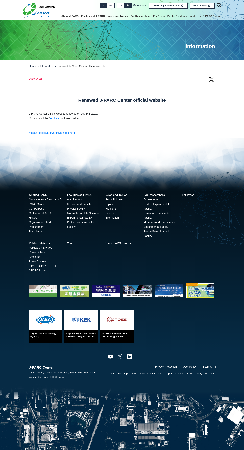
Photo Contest (37, 261)
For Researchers (140, 16)
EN (127, 5)
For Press (159, 16)
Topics (109, 204)
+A (110, 5)
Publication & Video (40, 247)
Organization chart (40, 222)
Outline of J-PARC (40, 213)
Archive (54, 118)
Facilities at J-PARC (93, 16)
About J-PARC (70, 16)
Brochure (34, 256)
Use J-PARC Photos (209, 16)
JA (120, 5)
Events (109, 213)
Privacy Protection (166, 366)
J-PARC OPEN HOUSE (43, 266)
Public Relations (177, 16)
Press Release (114, 199)
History (33, 217)
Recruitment (201, 5)
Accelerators (74, 199)
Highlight (110, 208)
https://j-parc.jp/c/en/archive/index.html (52, 132)
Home (32, 66)
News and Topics (117, 16)
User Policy (190, 366)
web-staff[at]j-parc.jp (54, 377)
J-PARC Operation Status (167, 5)
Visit (192, 16)
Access (141, 5)
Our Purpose (36, 208)
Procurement (36, 226)
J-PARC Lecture (38, 270)
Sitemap (207, 366)
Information (46, 66)
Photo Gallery (37, 252)
